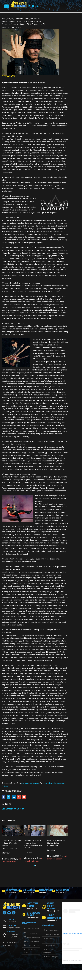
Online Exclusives (51, 934)
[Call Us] (11, 919)
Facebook (3, 797)
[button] (34, 866)
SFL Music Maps (31, 941)
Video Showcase (32, 937)
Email (24, 797)
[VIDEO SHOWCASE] (51, 916)
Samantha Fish (52, 845)
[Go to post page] (12, 830)
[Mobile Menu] (6, 6)
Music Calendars (32, 945)
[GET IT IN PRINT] (31, 905)
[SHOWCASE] (9, 891)
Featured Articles (49, 783)
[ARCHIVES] (59, 891)
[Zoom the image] (19, 2)
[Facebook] (29, 6)
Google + (19, 797)
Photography (30, 933)
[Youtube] (32, 6)
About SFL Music (31, 929)
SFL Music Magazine (70, 960)
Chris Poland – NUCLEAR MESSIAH (33, 846)
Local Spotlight (50, 957)
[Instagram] (36, 6)
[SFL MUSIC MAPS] (31, 914)
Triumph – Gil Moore (9, 848)
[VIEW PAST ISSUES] (51, 906)
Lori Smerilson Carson (30, 783)
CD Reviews (49, 945)
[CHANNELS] (42, 891)
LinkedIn (14, 797)
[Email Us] (11, 927)
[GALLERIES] (26, 891)
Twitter (8, 797)
